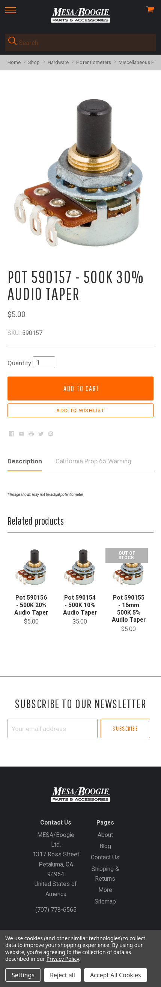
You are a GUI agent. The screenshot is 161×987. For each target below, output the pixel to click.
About (105, 834)
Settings (23, 975)
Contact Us (105, 857)
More (105, 889)
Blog (105, 846)
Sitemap (105, 901)
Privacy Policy (63, 958)
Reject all (62, 975)
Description (25, 461)
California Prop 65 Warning (93, 461)
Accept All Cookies (115, 975)
